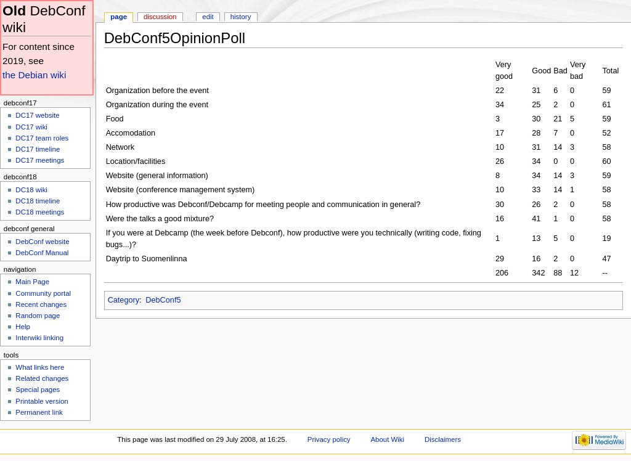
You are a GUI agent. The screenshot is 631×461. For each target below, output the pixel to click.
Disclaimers (443, 439)
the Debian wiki (34, 75)
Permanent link (38, 412)
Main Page (32, 281)
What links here (39, 367)
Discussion (160, 16)
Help (22, 326)
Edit (207, 16)
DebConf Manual (41, 252)
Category (123, 300)
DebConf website (42, 241)
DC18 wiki (31, 190)
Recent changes (41, 304)
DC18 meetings (39, 212)
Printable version (41, 401)
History (240, 16)
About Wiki (387, 439)
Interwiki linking (39, 337)
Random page (37, 315)
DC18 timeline (37, 201)
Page (118, 16)
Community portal (43, 293)
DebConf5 (163, 300)
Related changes (41, 378)
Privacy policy (329, 439)
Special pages (37, 389)
